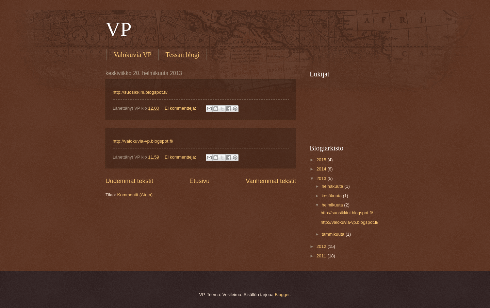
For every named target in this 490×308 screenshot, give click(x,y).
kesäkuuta (332, 195)
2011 (321, 255)
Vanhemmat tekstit (271, 181)
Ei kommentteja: (181, 108)
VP (118, 29)
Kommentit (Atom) (135, 194)
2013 (321, 178)
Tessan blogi (182, 54)
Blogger (282, 294)
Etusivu (200, 181)
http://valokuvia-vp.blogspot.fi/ (143, 141)
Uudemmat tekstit (129, 181)
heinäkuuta (333, 186)
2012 (321, 246)
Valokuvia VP (132, 54)
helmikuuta (333, 204)
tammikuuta (333, 234)
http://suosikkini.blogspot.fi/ (140, 92)
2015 (321, 159)
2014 (321, 168)
